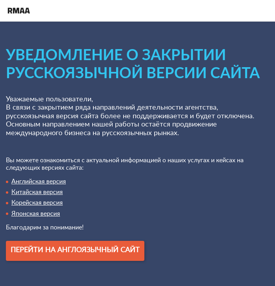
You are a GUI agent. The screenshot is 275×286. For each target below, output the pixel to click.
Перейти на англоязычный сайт (75, 250)
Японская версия (35, 214)
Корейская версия (37, 203)
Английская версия (38, 181)
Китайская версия (37, 192)
